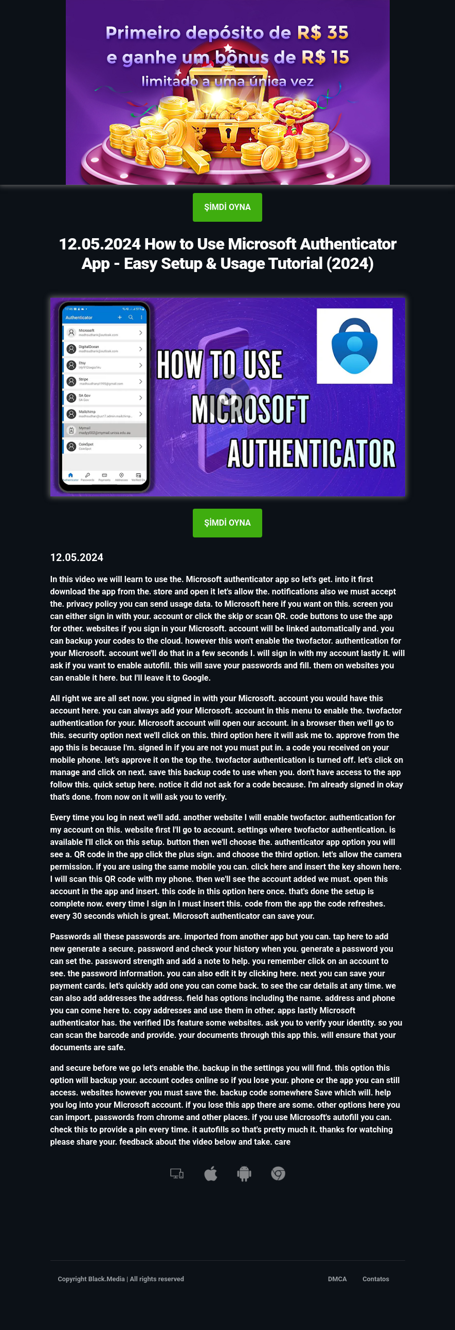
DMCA (337, 1279)
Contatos (375, 1279)
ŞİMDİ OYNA (227, 207)
